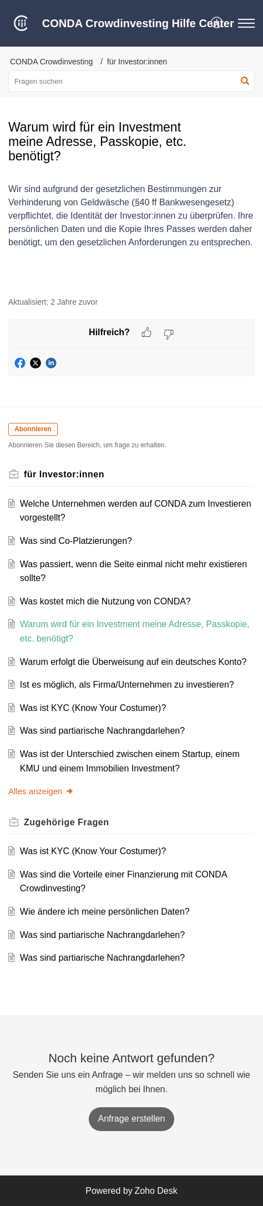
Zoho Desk (155, 1190)
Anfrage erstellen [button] (131, 1118)
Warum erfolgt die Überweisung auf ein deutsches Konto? (133, 662)
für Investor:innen (137, 61)
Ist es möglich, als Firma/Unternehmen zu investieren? (127, 684)
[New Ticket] (132, 1118)
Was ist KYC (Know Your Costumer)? (93, 708)
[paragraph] (131, 213)
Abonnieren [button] (33, 429)
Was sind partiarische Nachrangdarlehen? (102, 730)
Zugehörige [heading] (66, 822)
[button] (217, 23)
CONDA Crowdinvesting (51, 61)
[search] (131, 81)
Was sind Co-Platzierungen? (76, 541)
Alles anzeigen (41, 791)
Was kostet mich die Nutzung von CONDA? (105, 601)
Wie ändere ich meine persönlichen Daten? (105, 911)
